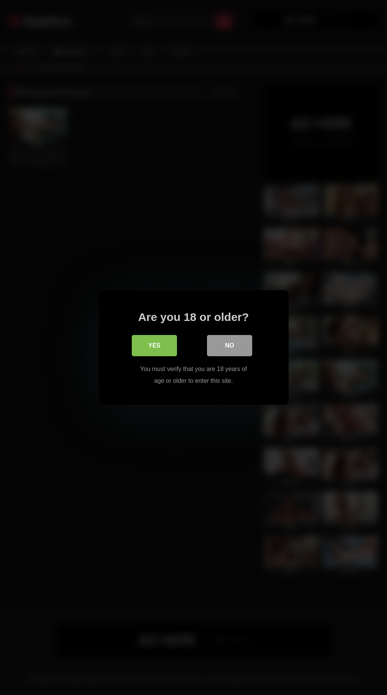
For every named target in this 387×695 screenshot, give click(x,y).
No (229, 345)
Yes (154, 345)
